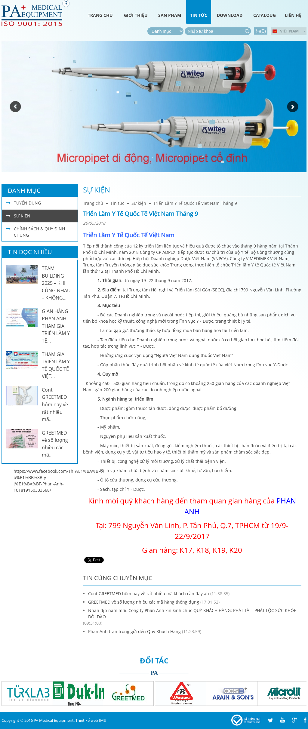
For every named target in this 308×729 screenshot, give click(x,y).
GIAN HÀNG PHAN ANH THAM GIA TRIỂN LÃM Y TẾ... (56, 326)
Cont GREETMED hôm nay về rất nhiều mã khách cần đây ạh (148, 593)
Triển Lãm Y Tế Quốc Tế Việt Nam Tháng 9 (195, 203)
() (260, 31)
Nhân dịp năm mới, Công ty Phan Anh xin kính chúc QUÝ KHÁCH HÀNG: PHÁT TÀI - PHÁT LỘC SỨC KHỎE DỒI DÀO (192, 614)
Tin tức (198, 15)
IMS (102, 720)
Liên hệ (293, 15)
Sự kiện (96, 190)
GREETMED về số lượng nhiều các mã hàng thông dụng (143, 602)
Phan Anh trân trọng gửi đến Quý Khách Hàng (134, 631)
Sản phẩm (169, 15)
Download (229, 15)
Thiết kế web (86, 720)
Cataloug (264, 15)
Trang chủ (100, 15)
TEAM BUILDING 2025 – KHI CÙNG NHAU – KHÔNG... (56, 283)
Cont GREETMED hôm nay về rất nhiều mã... (55, 404)
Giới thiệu (136, 15)
